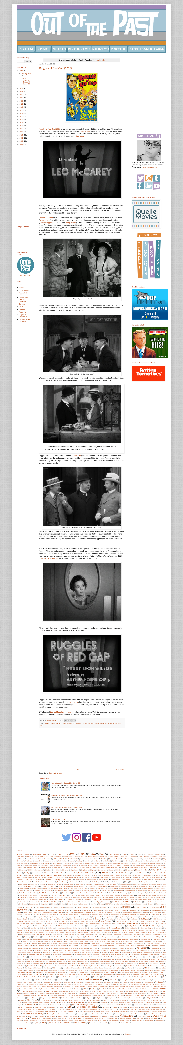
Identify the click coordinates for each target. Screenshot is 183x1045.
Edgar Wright (118, 899)
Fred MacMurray (91, 912)
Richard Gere (162, 986)
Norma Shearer (111, 972)
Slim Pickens (55, 1000)
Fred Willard (102, 912)
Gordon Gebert (29, 921)
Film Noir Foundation (140, 907)
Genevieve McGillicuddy (128, 914)
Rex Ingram (57, 986)
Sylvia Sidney (52, 1007)
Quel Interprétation (54, 984)
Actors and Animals (55, 856)
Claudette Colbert (102, 886)
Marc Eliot (36, 959)
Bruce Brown (128, 875)
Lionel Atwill (105, 954)
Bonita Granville (71, 873)
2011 (22, 132)
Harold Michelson (51, 923)
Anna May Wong (33, 863)
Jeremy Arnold (59, 939)
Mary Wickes (26, 963)
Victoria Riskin (129, 1014)
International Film (105, 930)
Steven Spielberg (54, 1005)
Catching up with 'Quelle (62, 879)
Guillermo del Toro (121, 921)
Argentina (143, 863)
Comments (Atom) (55, 773)
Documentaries (128, 895)
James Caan (117, 932)
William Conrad (56, 1020)
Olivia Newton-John (108, 974)
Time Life (133, 1009)
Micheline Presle (154, 966)
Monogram (109, 968)
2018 (22, 110)
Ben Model (124, 867)
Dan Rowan (38, 890)
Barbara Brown (160, 865)
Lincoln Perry (86, 954)
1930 (66, 854)
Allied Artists (146, 859)
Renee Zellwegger (47, 986)
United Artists (133, 1011)
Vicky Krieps (100, 1014)
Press (21, 307)
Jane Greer (98, 934)
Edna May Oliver (161, 899)
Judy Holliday (83, 945)
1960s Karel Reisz (114, 854)
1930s (47, 723)
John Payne (42, 943)
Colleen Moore (141, 886)
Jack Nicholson (50, 932)
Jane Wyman (147, 934)
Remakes (37, 986)
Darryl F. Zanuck (106, 890)
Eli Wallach (115, 902)
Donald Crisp (53, 897)
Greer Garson (62, 921)
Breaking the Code (32, 875)
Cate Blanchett (79, 879)
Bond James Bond (59, 873)
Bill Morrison (22, 870)
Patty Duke (137, 977)
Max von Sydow (119, 963)
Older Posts (120, 769)
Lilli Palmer (47, 954)
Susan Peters (149, 1005)
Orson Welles (120, 974)
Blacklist (110, 870)
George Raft (74, 917)
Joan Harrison (157, 939)
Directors (118, 895)
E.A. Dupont (32, 899)
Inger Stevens (59, 930)
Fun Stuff (35, 914)
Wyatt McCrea (53, 1023)
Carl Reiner (93, 877)
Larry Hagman (85, 950)
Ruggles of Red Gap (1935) (55, 68)
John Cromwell (90, 941)
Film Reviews (77, 723)
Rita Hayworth (68, 989)
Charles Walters (73, 882)
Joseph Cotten (150, 943)
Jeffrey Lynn (27, 939)
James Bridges (107, 932)
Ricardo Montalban (80, 986)
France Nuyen (86, 910)
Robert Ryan (75, 991)
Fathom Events (29, 907)
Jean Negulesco (78, 937)
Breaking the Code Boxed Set (51, 875)
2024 (22, 92)
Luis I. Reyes (116, 957)
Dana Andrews (48, 890)
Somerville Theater (80, 1000)
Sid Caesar (140, 998)
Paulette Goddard (50, 980)
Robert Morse (40, 991)
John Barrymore (58, 941)
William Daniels (67, 1020)
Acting (35, 856)
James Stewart (56, 934)
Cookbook (46, 888)
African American (93, 856)
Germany (43, 919)
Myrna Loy (54, 970)
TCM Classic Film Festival (86, 1007)
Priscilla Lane (32, 984)
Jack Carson (29, 932)
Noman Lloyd (90, 972)
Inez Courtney (38, 930)
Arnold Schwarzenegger (155, 863)
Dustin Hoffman (159, 897)
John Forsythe (134, 941)
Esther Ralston (120, 904)
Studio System (66, 1005)
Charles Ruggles (46, 223)
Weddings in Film (100, 1018)
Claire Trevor (137, 884)
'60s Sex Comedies (23, 854)
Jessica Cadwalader (80, 939)
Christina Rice (33, 884)
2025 (22, 88)
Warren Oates (66, 1018)
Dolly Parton (140, 895)
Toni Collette (160, 1009)
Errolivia (101, 904)
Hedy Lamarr (28, 926)
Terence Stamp (134, 1007)
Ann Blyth (88, 861)
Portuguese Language (135, 982)
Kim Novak (111, 948)
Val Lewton (72, 1014)
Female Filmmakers (83, 907)
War (115, 1016)
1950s (92, 854)
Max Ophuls (100, 963)
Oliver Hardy (50, 974)
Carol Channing (115, 877)
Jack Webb (60, 932)
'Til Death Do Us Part (39, 854)
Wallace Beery (62, 1016)
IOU (124, 930)
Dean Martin (56, 893)
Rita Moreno (77, 989)
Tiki (120, 1009)
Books (105, 872)
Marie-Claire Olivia (95, 959)
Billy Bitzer (57, 870)
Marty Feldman (94, 961)
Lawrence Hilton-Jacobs (24, 952)
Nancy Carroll (72, 970)
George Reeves (85, 917)
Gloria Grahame (121, 919)
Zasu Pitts (105, 1023)
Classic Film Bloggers (30, 886)
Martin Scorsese (82, 961)
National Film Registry (128, 970)
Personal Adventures (90, 979)
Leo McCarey (85, 131)
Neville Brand (160, 970)
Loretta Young (23, 957)
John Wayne (84, 943)
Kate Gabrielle (131, 945)
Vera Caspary (81, 1014)
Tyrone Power (87, 1011)
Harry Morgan (107, 923)
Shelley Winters (65, 998)
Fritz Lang (27, 914)
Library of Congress (35, 954)
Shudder (131, 998)
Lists (125, 955)
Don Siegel (22, 897)
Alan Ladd (153, 856)
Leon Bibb (104, 952)
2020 (22, 104)
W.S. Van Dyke (51, 1016)
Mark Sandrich (40, 961)
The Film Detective (156, 1007)
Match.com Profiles (38, 963)
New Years (39, 972)
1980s (132, 854)
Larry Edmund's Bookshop (70, 950)
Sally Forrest (62, 995)
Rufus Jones (132, 993)
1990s (139, 854)
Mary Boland (71, 223)
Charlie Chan (85, 882)
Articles (21, 287)
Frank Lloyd (37, 912)
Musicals (44, 970)
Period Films (72, 980)
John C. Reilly (69, 941)
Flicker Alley (60, 910)
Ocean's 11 (29, 974)
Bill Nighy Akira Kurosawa (35, 870)
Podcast (116, 982)
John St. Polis (52, 943)
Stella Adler (104, 1002)
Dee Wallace (133, 893)
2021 (22, 101)
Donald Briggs (43, 897)
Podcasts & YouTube (23, 294)
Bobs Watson (47, 873)
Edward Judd (65, 902)
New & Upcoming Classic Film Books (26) (65, 783)
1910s (52, 854)
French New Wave (155, 912)
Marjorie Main (145, 959)
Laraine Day (57, 950)
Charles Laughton (46, 218)
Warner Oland (47, 1018)
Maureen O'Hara (74, 963)
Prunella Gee (42, 984)
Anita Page (79, 861)
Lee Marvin (55, 952)
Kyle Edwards (28, 950)
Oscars (128, 974)
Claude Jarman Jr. (79, 886)
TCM (69, 1007)
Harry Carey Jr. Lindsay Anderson (90, 923)
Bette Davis (143, 867)
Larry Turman (95, 950)
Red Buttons (134, 984)
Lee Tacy (63, 952)
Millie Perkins (57, 968)
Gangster (43, 914)
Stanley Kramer (49, 1002)
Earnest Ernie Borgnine (56, 899)
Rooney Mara (92, 993)
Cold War (132, 886)
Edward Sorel (75, 902)
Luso (123, 957)
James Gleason (23, 934)
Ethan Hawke (130, 904)
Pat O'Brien (96, 977)
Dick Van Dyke (99, 895)
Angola (72, 861)
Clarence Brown (156, 884)
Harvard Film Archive (130, 923)
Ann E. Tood (106, 861)
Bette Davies (134, 867)
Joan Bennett (101, 939)
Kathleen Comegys (158, 945)
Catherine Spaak (91, 879)
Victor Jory (110, 1014)
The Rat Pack (31, 1009)
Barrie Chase (45, 867)
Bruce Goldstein (148, 875)
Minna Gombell (67, 968)
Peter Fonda (136, 980)
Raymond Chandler (110, 984)
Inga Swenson (49, 930)
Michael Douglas (107, 966)
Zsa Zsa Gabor (125, 1023)
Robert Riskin (65, 991)
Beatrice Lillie (76, 867)
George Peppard (64, 917)
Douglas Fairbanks (121, 897)
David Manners (23, 893)
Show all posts (99, 60)
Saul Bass (129, 995)
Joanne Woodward (36, 941)
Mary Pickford (154, 961)
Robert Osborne (52, 991)
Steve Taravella (43, 1005)
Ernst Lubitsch (84, 904)
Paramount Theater (84, 977)
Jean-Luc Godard (133, 937)
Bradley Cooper (154, 873)
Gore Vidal (39, 921)
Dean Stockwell (66, 893)
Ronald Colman (71, 993)
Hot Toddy (51, 928)
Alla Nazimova (127, 859)
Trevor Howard (39, 1011)
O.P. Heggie (20, 974)
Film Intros (104, 907)
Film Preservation (154, 907)
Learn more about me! (149, 167)
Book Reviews (24, 290)
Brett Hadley (68, 875)
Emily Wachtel (45, 904)
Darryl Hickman (118, 890)
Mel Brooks (142, 963)
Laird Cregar (37, 950)
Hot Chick (42, 928)
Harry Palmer (117, 923)
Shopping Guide (122, 998)
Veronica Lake (91, 1014)
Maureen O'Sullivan (88, 963)
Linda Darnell (95, 954)
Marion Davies (133, 959)
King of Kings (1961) (58, 819)
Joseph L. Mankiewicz (25, 945)
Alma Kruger (28, 861)
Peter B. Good (114, 980)
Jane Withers (137, 934)
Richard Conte (152, 986)
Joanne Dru (26, 941)
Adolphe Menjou (67, 856)
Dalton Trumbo (159, 888)
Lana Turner (47, 950)
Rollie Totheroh (60, 993)
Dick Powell (89, 895)
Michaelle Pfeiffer (142, 966)
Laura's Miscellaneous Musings (62, 712)
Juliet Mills (103, 945)
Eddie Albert (87, 899)
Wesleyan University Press (127, 1018)
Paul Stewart (28, 980)
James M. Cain (34, 934)
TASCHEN (61, 1007)
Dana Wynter (68, 890)
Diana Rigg (53, 895)
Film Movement (114, 907)
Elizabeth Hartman (149, 902)
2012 (22, 129)
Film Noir (126, 907)
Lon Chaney (162, 954)
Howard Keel (83, 928)
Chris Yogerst (23, 884)
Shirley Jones (89, 998)
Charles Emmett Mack (24, 882)
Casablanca (48, 879)
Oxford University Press (29, 977)
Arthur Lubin (48, 865)
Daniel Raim (85, 890)
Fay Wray (49, 907)
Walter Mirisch (84, 1016)
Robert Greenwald (124, 989)
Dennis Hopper (23, 895)
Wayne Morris (89, 1018)
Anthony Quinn (78, 863)
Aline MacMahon (114, 859)
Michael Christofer (84, 966)
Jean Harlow (67, 937)
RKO (84, 989)
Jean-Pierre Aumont (146, 937)
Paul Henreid (146, 977)
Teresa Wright (144, 1007)
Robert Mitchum (159, 989)
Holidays (145, 926)
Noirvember (80, 972)
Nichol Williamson (50, 972)
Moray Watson (139, 968)
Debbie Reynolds (101, 893)
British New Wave (109, 875)
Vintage (162, 1014)
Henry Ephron (81, 926)
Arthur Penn (57, 865)
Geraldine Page (34, 919)
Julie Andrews (93, 945)
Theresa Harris (71, 1009)
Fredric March (138, 912)
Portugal (124, 982)
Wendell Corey (113, 1018)
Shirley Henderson (77, 998)
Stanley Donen (38, 1002)
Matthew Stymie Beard (60, 963)
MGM (40, 966)
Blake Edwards (119, 870)
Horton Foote (34, 928)
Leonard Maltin (114, 952)
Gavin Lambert (73, 914)
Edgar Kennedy (107, 899)
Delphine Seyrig (143, 893)
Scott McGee (160, 995)
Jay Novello (36, 937)
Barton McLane (55, 867)
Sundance (103, 1005)
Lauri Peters (160, 950)
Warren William (77, 1018)
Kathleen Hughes (22, 948)
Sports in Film (156, 1000)
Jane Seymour (127, 934)
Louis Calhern (44, 957)
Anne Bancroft (45, 863)
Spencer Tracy (145, 1000)
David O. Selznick (44, 893)
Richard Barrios (114, 986)
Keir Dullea (73, 948)
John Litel (34, 943)
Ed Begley (69, 899)
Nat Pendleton (82, 970)
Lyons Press (139, 957)
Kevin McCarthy (83, 948)
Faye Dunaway (59, 907)
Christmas (42, 884)
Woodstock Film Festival (24, 1023)
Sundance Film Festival (115, 1005)
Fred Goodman (79, 912)
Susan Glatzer (128, 1005)
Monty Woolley (128, 968)
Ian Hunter (159, 928)
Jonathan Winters (138, 943)
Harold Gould (21, 923)
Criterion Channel (112, 888)
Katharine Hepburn (144, 945)
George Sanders (109, 917)
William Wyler (149, 1020)
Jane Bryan (79, 934)
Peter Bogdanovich (125, 980)
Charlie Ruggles (67, 723)
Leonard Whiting (125, 952)
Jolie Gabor (118, 943)
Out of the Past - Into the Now (152, 975)
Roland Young (45, 220)
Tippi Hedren (142, 1009)
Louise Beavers (75, 957)
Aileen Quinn (103, 856)
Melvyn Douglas (153, 963)
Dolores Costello (151, 895)
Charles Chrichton (159, 879)
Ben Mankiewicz (111, 868)
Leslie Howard (137, 952)
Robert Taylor (85, 991)
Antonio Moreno (89, 863)
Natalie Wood (114, 970)
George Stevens (133, 917)
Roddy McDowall (28, 993)
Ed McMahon (77, 899)
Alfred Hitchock (58, 859)
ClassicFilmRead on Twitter (25, 320)
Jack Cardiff (20, 932)
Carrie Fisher (28, 879)
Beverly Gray (162, 867)
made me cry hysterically (48, 558)
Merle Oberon (21, 966)
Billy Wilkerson (75, 870)
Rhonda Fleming (67, 986)
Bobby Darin (36, 873)
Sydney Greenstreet (40, 1007)
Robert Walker (119, 991)
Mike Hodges (28, 968)
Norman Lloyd (158, 972)
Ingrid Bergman (81, 930)
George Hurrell (40, 917)
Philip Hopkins (57, 982)
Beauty (94, 867)
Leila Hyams (79, 136)
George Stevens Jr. (145, 917)
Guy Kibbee (132, 921)
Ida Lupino (28, 930)
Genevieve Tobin (143, 914)
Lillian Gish (56, 954)
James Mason (45, 934)
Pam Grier (43, 977)
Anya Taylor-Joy (100, 863)
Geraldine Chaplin (22, 919)
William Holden (113, 1020)
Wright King (36, 1023)
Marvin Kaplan (105, 961)
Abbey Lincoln (160, 854)
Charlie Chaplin (96, 882)
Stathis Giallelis (93, 1002)
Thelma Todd (50, 1009)
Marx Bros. (115, 961)
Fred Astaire (69, 912)
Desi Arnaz (33, 895)
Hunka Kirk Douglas (131, 928)
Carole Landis (145, 877)
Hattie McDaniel (145, 923)
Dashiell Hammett (130, 890)
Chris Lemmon (162, 882)
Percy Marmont (61, 980)
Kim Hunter (93, 948)
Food (67, 910)
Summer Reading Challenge (84, 1005)
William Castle (45, 1020)
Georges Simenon (159, 917)
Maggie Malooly (159, 957)
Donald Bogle (32, 897)
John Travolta (74, 943)
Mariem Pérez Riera (108, 959)
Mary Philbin (144, 961)
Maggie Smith (21, 959)
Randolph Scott (78, 984)
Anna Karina (156, 861)
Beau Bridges (85, 867)
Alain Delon (124, 856)
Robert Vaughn (96, 991)
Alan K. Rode (143, 856)
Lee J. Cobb (46, 952)
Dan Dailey (20, 890)
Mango (29, 959)
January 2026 (26, 74)
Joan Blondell (112, 939)
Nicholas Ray (61, 972)
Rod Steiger (157, 991)
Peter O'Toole (27, 982)
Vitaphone (41, 1016)
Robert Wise (128, 991)
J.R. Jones (150, 930)
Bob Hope (27, 873)
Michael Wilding (130, 966)
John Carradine (79, 941)
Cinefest (88, 884)
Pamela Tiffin (62, 977)
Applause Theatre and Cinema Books (118, 863)
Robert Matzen (146, 989)
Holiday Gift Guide (133, 926)
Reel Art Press (154, 984)
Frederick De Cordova (114, 912)
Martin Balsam (72, 961)
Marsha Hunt (61, 961)
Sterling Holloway (138, 1002)
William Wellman (137, 1020)
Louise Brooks (86, 957)
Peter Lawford (147, 980)
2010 (22, 135)
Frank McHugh (47, 912)
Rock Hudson (148, 991)
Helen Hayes (61, 926)
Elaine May (96, 902)
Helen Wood (71, 926)
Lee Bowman (36, 952)
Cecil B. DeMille (103, 879)
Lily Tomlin (77, 954)
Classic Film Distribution (65, 886)
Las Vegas (104, 950)
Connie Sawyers (161, 886)
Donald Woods (76, 897)
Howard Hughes (72, 928)
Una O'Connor (105, 1011)
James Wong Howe (68, 934)
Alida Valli (104, 859)
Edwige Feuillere (85, 902)
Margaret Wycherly (71, 959)
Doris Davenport (87, 897)
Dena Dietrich (154, 893)
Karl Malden (111, 945)
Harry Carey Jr (74, 923)
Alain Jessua (133, 856)
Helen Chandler (50, 926)
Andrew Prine (38, 861)
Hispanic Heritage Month (117, 926)
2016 (22, 116)
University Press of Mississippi (56, 1014)
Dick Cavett (72, 895)
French (146, 912)
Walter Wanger (96, 1016)
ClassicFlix (73, 702)
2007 (22, 144)
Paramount (103, 723)
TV (78, 1011)
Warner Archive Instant (143, 1016)
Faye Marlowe (70, 907)
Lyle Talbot (130, 957)
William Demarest (79, 1020)
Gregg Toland (73, 921)
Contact (22, 304)
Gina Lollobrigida (74, 919)
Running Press (153, 993)
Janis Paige (27, 937)
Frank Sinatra (58, 912)
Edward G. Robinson (50, 902)
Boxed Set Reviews (139, 873)
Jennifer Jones (48, 939)
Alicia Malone (94, 859)
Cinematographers (125, 884)
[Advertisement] (81, 748)
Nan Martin (63, 970)
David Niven (33, 893)
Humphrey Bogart (114, 928)
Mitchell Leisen (89, 968)
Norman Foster (124, 972)
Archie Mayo (134, 863)
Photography (87, 982)
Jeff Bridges (157, 937)
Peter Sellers (37, 982)
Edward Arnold (23, 902)
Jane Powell (107, 934)
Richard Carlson (140, 986)
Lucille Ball (107, 957)
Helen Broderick (39, 926)
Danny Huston (95, 890)
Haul (153, 923)
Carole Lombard (155, 877)
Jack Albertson (160, 930)
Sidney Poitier (150, 998)
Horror (26, 928)
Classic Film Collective (49, 886)
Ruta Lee (26, 995)
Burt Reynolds (51, 877)
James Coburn (140, 932)
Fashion (19, 907)
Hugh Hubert (102, 928)
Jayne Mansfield (47, 937)
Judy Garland (72, 945)
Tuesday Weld (50, 1011)
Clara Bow (146, 884)
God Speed (145, 919)
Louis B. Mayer (33, 957)
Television (114, 1007)
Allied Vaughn (157, 859)
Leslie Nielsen (148, 952)
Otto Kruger (135, 974)
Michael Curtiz (96, 966)
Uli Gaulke (96, 1011)
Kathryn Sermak (33, 948)
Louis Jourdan (54, 957)
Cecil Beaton (114, 879)
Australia (112, 865)
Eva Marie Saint (141, 904)
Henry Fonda (91, 926)
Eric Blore (54, 904)
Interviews (22, 309)
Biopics (92, 870)
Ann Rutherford (116, 861)
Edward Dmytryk (35, 902)
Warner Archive (126, 1016)
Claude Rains (90, 886)
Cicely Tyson (79, 884)
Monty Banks (118, 968)
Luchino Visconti (97, 957)
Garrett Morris (52, 914)
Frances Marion (97, 910)
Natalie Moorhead (94, 970)
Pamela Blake (52, 977)
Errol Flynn (94, 904)
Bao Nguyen (149, 865)
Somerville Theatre (95, 1000)
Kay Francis (53, 948)
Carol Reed (135, 877)
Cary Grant (38, 879)
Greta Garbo (93, 921)
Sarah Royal (120, 995)
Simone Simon (45, 1000)
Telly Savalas (123, 1007)
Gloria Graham (110, 919)
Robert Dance (113, 989)
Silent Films (32, 1000)
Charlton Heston (118, 882)
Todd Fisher (151, 1009)
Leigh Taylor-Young (73, 952)
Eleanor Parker (105, 902)
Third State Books (83, 1009)
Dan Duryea (29, 890)
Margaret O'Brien (59, 959)
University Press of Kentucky (33, 1014)
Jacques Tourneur (96, 932)
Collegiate (151, 886)
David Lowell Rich (161, 890)
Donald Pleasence (64, 897)
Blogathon (129, 870)
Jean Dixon (57, 937)
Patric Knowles (106, 977)
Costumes (92, 888)
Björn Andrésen (101, 870)
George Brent (155, 914)
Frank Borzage (156, 910)
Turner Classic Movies (65, 1011)
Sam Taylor (87, 995)
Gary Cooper (63, 914)
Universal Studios (144, 1011)
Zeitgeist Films (114, 1023)
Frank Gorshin (28, 912)
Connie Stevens (23, 888)
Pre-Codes (159, 982)
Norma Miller (99, 972)
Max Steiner (109, 963)
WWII (44, 1023)
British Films (97, 875)
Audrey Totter (103, 865)
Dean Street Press (78, 893)
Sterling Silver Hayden (153, 1002)
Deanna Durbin (90, 893)
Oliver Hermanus (61, 974)
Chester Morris (134, 882)
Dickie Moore (109, 895)
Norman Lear (146, 972)
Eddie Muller (97, 899)
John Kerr (26, 943)
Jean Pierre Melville (90, 937)
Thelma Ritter (40, 1009)
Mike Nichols (47, 968)
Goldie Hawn (156, 919)
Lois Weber (153, 954)
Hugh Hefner (93, 928)
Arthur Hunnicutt (27, 865)
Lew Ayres (157, 952)
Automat (119, 865)
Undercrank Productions (119, 1011)
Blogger (127, 1034)
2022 (22, 98)
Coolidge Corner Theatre (59, 888)
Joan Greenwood (146, 939)
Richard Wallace (34, 989)
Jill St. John (91, 939)
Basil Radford (66, 867)
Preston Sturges (21, 984)
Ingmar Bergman (70, 930)
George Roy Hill (97, 917)
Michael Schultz (119, 966)
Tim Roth (125, 1009)
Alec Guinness (31, 859)
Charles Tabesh (62, 882)
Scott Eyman (150, 995)
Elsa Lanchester (33, 904)
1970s (124, 854)
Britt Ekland (119, 875)
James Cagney (128, 932)
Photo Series (78, 982)
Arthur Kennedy (38, 865)
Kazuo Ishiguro (63, 948)
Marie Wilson (83, 959)
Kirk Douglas (155, 948)
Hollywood (155, 926)
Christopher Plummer (54, 884)
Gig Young (52, 919)
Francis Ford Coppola (120, 910)
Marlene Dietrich (51, 961)
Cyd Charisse (136, 888)
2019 (22, 107)
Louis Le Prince (64, 957)
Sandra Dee (110, 995)
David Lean (150, 890)
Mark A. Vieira (155, 959)
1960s (101, 854)
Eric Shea (62, 904)
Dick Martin (81, 895)
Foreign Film (76, 910)
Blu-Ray (155, 870)
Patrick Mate (128, 977)
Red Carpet (143, 984)
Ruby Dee (124, 993)
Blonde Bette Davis (142, 870)
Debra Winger (124, 893)
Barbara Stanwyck (33, 867)
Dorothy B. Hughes (107, 897)
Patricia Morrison (117, 977)
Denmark (163, 893)
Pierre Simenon (107, 982)
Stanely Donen (27, 1002)
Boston (127, 873)
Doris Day (97, 897)
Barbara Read (21, 867)
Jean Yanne (122, 937)
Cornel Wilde (83, 888)
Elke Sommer (23, 904)
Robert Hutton (135, 989)
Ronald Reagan (82, 993)
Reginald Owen (27, 986)
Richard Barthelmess (127, 986)
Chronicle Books (68, 884)
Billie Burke (48, 870)
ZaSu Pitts (77, 456)
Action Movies (43, 856)
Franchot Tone (108, 910)
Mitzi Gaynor (99, 968)
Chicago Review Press (148, 882)
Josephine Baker (39, 945)
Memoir (162, 963)
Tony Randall (29, 1011)
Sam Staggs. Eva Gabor (75, 995)
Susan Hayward (138, 1005)
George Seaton (121, 917)
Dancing (76, 890)
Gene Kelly (94, 914)
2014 (22, 122)
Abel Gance (20, 856)
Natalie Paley (104, 970)
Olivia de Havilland (83, 974)
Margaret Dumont (47, 959)
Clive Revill (124, 886)
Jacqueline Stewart (82, 932)
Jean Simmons (112, 937)
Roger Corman (39, 993)
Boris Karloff (119, 873)
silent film (21, 1000)
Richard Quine (23, 989)
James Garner (162, 932)
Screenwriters (21, 998)
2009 (22, 138)
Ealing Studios (42, 899)
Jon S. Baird (127, 943)
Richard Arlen (104, 986)
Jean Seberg (102, 937)
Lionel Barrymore (116, 954)
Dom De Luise (162, 895)
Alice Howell (83, 859)
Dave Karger (141, 890)
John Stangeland (63, 943)
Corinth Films (73, 888)
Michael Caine (71, 966)
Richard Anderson (93, 986)
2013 (22, 125)
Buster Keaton (73, 877)
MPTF (21, 970)
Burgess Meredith (28, 877)
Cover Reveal (101, 888)
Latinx (130, 950)
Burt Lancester (40, 877)
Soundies (123, 1000)
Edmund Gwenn (141, 899)
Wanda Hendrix (107, 1016)
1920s (59, 854)
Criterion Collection (124, 888)
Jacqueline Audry (70, 932)
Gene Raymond (114, 914)
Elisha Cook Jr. (137, 902)
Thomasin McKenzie (96, 1009)
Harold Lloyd (40, 923)
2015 (22, 119)
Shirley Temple (111, 998)
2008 (22, 141)
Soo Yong (115, 1000)
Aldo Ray (21, 859)
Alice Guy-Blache (73, 859)
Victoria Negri (119, 1014)
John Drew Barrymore (103, 941)
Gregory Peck (83, 921)
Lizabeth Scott (144, 954)
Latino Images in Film (117, 950)
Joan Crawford (123, 939)
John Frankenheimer (146, 941)
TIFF (115, 1009)
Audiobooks (82, 865)
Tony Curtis (20, 1011)
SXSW (21, 1007)
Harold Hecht (31, 923)
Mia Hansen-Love (50, 966)
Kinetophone (120, 948)
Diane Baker (62, 895)
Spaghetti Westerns (133, 1000)
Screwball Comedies (33, 998)
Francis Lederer (133, 910)
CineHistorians (98, 884)
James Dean (151, 932)
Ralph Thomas (67, 984)
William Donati (91, 1020)
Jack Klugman (40, 932)
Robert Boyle (102, 989)
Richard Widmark (56, 989)
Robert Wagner (108, 991)
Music (37, 970)
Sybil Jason (29, 1007)
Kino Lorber (142, 948)
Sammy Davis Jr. (98, 995)
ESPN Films (109, 904)
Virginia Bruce (21, 1016)
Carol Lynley (125, 877)
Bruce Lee (158, 875)
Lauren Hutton (150, 950)
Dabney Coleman (147, 888)
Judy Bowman (62, 945)
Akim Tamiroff (114, 856)
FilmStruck (51, 910)
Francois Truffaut (144, 910)
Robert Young (138, 991)
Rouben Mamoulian (113, 993)
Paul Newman (156, 977)
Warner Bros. (36, 1018)
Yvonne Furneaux (94, 1023)
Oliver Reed (71, 974)
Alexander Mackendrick (44, 859)
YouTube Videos (80, 1023)
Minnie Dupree (78, 968)
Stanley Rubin (60, 1002)
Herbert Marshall (102, 926)
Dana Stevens (58, 890)
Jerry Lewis (69, 939)
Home (77, 769)
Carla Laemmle (104, 877)
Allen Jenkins (137, 859)
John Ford (124, 941)
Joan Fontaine (134, 939)
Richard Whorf (45, 989)
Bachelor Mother (138, 865)
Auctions (74, 865)
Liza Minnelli (134, 954)
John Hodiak (157, 941)
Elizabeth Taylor (161, 902)
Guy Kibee (141, 921)
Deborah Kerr (113, 893)
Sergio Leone (45, 998)
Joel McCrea (47, 941)
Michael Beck (60, 966)
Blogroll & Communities (23, 316)
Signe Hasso (162, 998)
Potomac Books (148, 982)
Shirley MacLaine (100, 998)
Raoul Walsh (88, 984)
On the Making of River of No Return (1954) (66, 807)
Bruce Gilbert (138, 875)
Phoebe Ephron (67, 982)
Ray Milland (98, 984)
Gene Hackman (84, 914)
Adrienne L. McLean (80, 856)
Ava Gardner (127, 865)
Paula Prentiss (38, 980)
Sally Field (53, 995)
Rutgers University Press (39, 995)
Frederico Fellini (127, 912)
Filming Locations (39, 910)
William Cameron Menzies (31, 1020)
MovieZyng (162, 968)
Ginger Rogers (87, 919)
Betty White (153, 867)
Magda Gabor (149, 957)
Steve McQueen (29, 1005)
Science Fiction (139, 995)
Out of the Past (24, 275)
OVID (18, 977)
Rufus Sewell (142, 993)
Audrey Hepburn (92, 865)
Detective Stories (43, 895)
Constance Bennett (35, 888)
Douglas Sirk (149, 897)
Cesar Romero (136, 879)
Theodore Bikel (60, 1009)
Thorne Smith (108, 1009)
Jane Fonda (88, 934)
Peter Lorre (156, 980)
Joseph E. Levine (161, 943)
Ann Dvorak (97, 861)
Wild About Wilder (151, 1018)
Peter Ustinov (47, 982)
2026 (22, 71)
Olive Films (39, 975)
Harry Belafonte (63, 923)
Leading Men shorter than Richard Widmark (66, 795)
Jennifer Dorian (37, 939)
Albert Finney (162, 856)
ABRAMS (28, 856)
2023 (22, 95)
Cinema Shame (110, 884)
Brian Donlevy (88, 875)
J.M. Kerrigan (141, 930)
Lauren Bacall (139, 950)
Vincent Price (139, 1014)
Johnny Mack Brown (107, 943)
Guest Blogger (105, 921)
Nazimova (140, 970)
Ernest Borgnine (72, 904)
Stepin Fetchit (114, 1002)
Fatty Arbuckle (40, 907)
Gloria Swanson (133, 919)
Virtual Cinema (32, 1016)
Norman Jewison (136, 972)
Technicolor (106, 1007)
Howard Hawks (60, 928)
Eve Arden (151, 904)
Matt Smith (49, 963)
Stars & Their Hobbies (76, 1002)
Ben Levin (101, 867)
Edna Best (151, 899)
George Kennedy (52, 917)
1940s (82, 854)
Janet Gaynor (157, 934)
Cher (126, 882)
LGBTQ (25, 954)
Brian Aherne (78, 875)
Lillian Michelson (66, 954)
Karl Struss (121, 945)
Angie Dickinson (62, 861)
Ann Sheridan (127, 861)
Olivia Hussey (96, 974)
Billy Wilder (65, 870)
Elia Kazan (126, 902)
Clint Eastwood (114, 886)
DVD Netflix (21, 899)
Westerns (140, 1018)
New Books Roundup (24, 972)
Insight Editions (93, 930)
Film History (95, 907)
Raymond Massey (123, 984)
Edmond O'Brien (129, 899)
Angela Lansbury (50, 861)
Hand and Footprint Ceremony (155, 921)
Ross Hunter (102, 993)
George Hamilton (28, 917)
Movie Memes (150, 968)
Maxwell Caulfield (131, 963)
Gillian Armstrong (62, 919)
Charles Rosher (50, 882)
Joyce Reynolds (50, 945)
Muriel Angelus (29, 970)
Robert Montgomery (27, 991)
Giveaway (98, 919)
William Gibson (101, 1020)
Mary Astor (125, 961)
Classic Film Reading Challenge (23, 299)
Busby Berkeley (62, 877)
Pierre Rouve (97, 982)
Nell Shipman (149, 970)
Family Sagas (160, 904)
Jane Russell (117, 934)
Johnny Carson (95, 943)
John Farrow (114, 941)
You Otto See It (65, 1023)
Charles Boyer (147, 879)
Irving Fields (131, 930)
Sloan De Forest (66, 1000)
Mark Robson (30, 961)
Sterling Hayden (125, 1002)
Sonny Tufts (106, 1000)
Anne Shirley (67, 863)
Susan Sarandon (161, 1005)
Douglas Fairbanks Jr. (136, 897)
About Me (22, 312)
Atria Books (66, 865)
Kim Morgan (102, 948)
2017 (22, 113)
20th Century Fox (149, 854)
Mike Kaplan (37, 968)
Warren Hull (56, 1018)
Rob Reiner (93, 989)
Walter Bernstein (73, 1016)
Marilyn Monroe (121, 959)
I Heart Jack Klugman (146, 928)
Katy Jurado (44, 948)
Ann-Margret (146, 861)
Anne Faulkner (57, 863)
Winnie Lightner (159, 1020)
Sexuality (54, 998)
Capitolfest (84, 877)
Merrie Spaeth (31, 966)
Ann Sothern (136, 861)
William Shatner (124, 1020)
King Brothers (130, 948)
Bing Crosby (84, 870)
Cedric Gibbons (125, 879)
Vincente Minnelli (151, 1014)
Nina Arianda (71, 972)
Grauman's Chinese (50, 921)
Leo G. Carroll (85, 952)
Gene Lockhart (103, 914)
